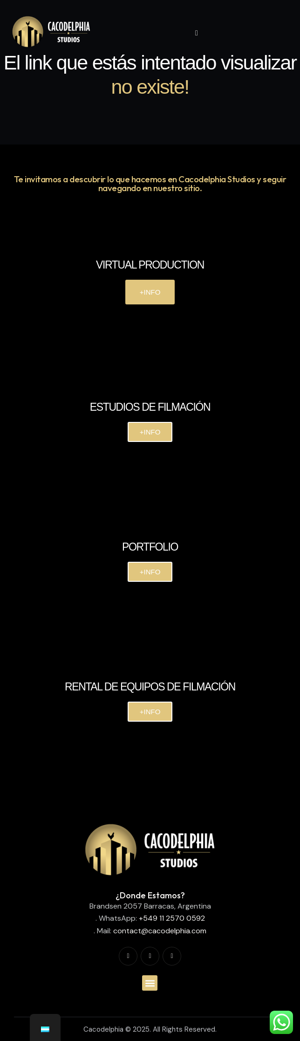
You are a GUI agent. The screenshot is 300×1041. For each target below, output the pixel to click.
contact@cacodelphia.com (159, 931)
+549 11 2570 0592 (172, 918)
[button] (149, 983)
